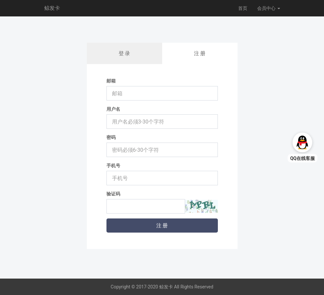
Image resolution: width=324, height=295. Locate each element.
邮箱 (111, 80)
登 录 (124, 53)
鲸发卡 (52, 8)
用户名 (113, 109)
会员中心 (268, 8)
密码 (111, 137)
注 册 (200, 53)
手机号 (113, 165)
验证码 (113, 193)
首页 (242, 8)
